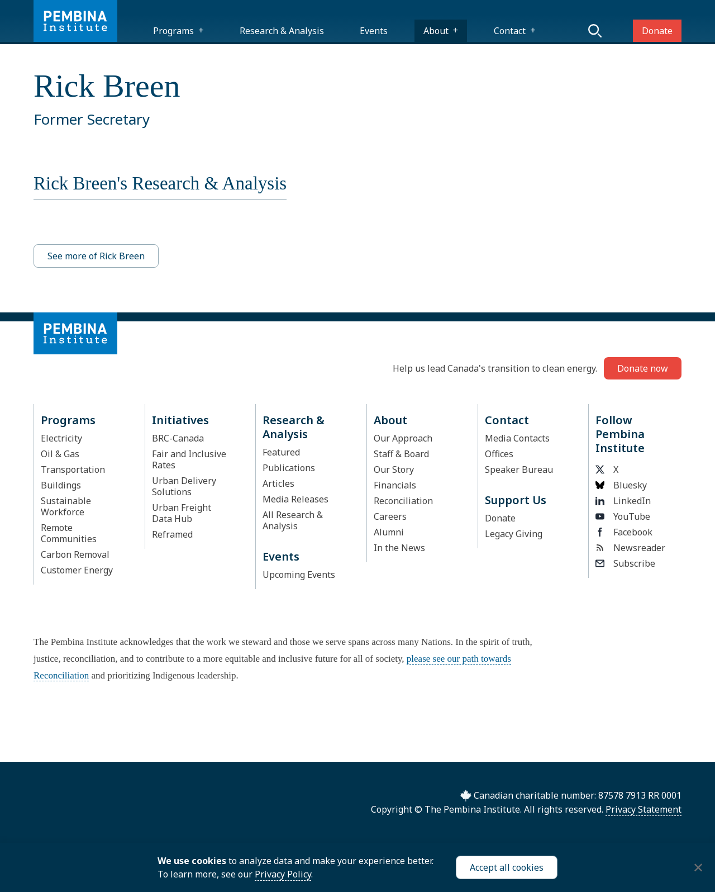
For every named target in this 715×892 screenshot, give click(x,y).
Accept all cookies (507, 867)
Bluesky (621, 485)
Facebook (623, 532)
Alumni (389, 532)
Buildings (61, 485)
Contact (510, 31)
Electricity (61, 438)
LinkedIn (623, 500)
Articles (278, 483)
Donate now (642, 368)
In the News (399, 548)
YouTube (622, 516)
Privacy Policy (283, 874)
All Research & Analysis (293, 520)
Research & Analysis (282, 31)
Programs (173, 31)
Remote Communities (69, 533)
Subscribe (625, 563)
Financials (395, 485)
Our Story (394, 469)
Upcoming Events (299, 574)
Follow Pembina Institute (620, 434)
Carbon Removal (75, 554)
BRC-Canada (178, 438)
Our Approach (403, 438)
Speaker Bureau (519, 469)
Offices (499, 454)
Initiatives (180, 420)
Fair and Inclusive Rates (189, 459)
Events (374, 31)
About (436, 31)
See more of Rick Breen (96, 256)
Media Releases (295, 499)
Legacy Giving (513, 534)
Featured (281, 452)
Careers (390, 516)
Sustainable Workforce (66, 506)
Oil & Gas (60, 454)
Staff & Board (401, 454)
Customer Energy (77, 570)
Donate (657, 31)
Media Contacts (517, 438)
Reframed (172, 534)
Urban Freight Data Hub (181, 513)
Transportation (73, 469)
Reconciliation (403, 501)
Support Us (515, 500)
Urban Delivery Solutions (184, 486)
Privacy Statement (643, 809)
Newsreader (630, 547)
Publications (289, 468)
